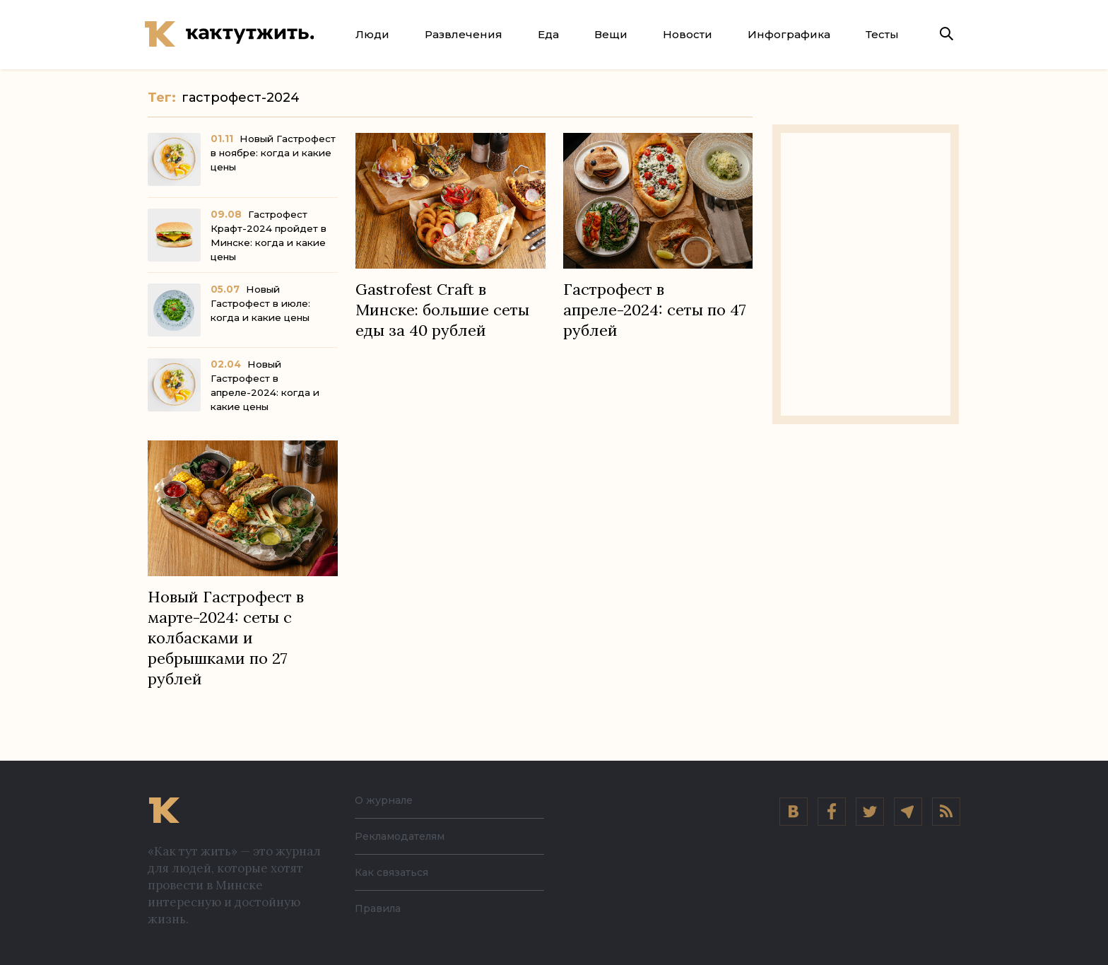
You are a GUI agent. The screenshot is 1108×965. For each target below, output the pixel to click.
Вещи (610, 34)
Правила (381, 908)
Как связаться (396, 872)
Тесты (882, 34)
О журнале (387, 800)
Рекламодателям (407, 836)
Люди (372, 34)
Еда (548, 34)
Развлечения (463, 34)
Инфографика (789, 34)
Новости (687, 34)
